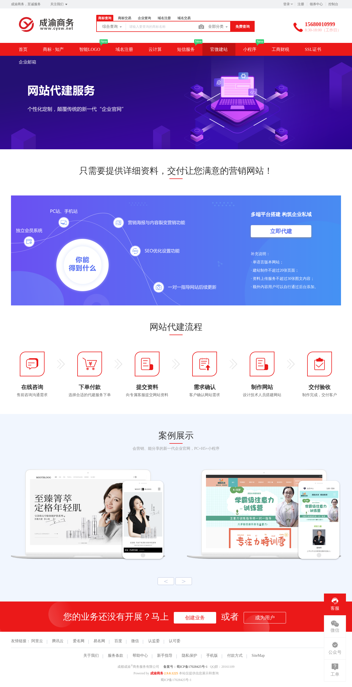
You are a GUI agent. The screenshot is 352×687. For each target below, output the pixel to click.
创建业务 (195, 617)
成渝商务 (156, 673)
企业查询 (144, 18)
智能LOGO (89, 49)
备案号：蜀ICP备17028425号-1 (185, 667)
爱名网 (78, 641)
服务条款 (115, 655)
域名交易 (184, 18)
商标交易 (124, 18)
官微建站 (219, 49)
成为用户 (265, 617)
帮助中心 (140, 655)
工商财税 (280, 49)
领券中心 (316, 4)
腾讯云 (58, 641)
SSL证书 (313, 49)
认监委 (154, 641)
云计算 (155, 49)
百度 (118, 641)
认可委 (174, 641)
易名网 (99, 641)
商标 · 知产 (53, 49)
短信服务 (186, 49)
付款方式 (235, 655)
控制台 (333, 4)
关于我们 (91, 655)
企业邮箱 (27, 62)
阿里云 (37, 641)
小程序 (249, 49)
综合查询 (112, 27)
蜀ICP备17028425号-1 (176, 680)
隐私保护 (189, 655)
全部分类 (218, 27)
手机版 (212, 655)
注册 (301, 4)
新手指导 (164, 655)
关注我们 (59, 4)
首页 (23, 49)
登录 (286, 4)
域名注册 (164, 18)
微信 (135, 641)
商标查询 (104, 18)
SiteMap (258, 655)
